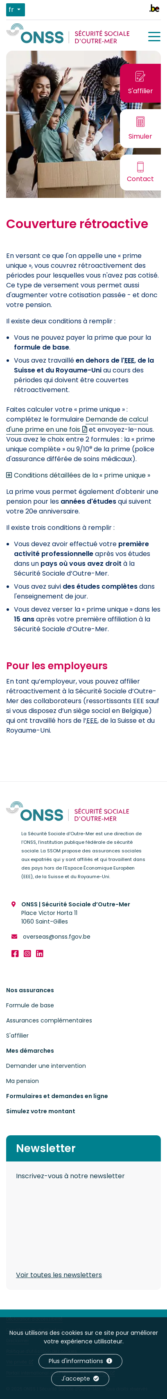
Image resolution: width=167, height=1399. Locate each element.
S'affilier (17, 1035)
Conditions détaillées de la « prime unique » (82, 475)
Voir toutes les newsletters (59, 1275)
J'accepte (80, 1378)
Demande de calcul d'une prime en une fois (77, 424)
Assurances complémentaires (49, 1020)
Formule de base (30, 1005)
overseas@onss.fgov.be (55, 937)
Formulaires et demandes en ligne (57, 1096)
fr (12, 9)
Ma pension (22, 1081)
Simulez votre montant (40, 1111)
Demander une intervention (46, 1066)
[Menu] (154, 37)
